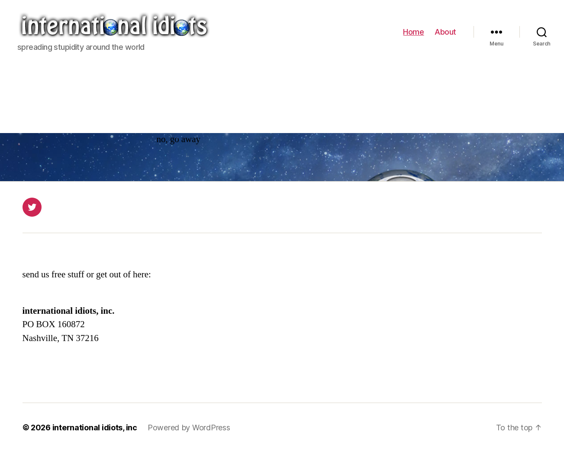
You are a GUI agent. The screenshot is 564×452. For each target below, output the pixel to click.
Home (413, 31)
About (445, 31)
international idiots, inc (94, 427)
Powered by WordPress (189, 427)
